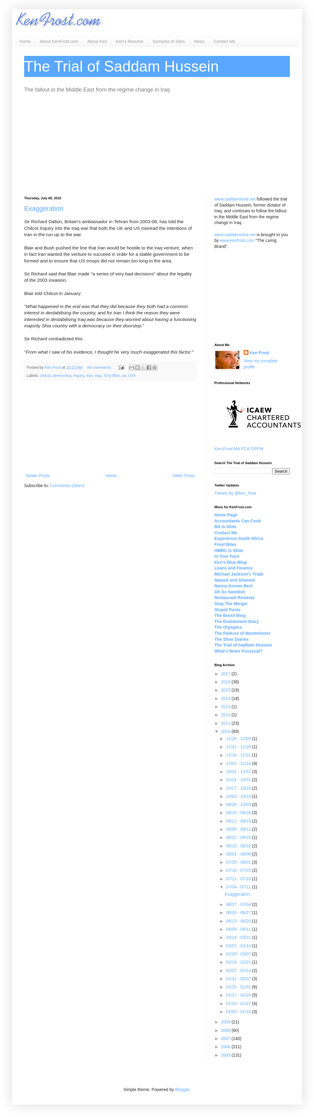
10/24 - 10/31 (239, 779)
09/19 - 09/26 (239, 812)
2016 (226, 681)
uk (124, 376)
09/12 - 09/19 (239, 821)
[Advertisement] (157, 145)
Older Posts (184, 475)
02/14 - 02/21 (239, 962)
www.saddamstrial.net (234, 199)
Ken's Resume (129, 41)
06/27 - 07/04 (239, 904)
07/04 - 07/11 (239, 886)
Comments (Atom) (67, 485)
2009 (226, 1021)
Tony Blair (111, 376)
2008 (226, 1030)
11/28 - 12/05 (239, 738)
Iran (89, 376)
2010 (226, 731)
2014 (226, 698)
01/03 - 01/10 (239, 1011)
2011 (226, 723)
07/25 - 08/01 (239, 862)
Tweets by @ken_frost (235, 493)
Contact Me (224, 41)
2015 (226, 690)
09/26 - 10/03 (239, 804)
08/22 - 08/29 (239, 837)
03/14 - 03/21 (239, 937)
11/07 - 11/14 (239, 763)
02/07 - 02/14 (239, 970)
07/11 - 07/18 (239, 878)
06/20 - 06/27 (239, 912)
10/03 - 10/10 (239, 796)
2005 (226, 1055)
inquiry (78, 376)
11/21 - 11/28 (239, 746)
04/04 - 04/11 (239, 929)
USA (132, 376)
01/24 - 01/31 (239, 986)
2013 (226, 706)
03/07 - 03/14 (239, 945)
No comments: (100, 367)
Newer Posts (38, 475)
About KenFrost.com (59, 41)
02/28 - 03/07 (239, 954)
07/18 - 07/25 (239, 870)
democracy (62, 376)
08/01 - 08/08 (239, 854)
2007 (226, 1038)
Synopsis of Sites (168, 41)
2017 (226, 673)
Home (24, 41)
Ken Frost (259, 352)
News (199, 41)
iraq (98, 376)
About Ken (97, 41)
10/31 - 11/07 (239, 771)
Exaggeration (43, 208)
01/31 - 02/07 (239, 978)
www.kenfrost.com (237, 240)
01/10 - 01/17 (239, 1003)
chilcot (45, 376)
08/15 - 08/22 (239, 845)
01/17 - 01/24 (239, 995)
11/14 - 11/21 (239, 755)
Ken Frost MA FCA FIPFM (238, 448)
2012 (226, 714)
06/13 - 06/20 (239, 921)
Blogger (182, 1089)
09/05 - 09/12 (239, 829)
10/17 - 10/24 (239, 788)
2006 (226, 1046)
